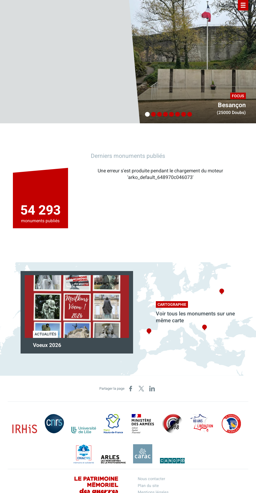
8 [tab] (188, 114)
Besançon (232, 105)
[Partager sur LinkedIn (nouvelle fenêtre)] (152, 388)
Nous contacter (151, 479)
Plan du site (148, 486)
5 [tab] (170, 114)
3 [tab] (158, 114)
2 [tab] (152, 114)
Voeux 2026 (47, 345)
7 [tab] (182, 114)
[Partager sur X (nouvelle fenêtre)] (141, 388)
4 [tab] (164, 114)
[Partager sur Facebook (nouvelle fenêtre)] (130, 388)
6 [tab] (176, 114)
